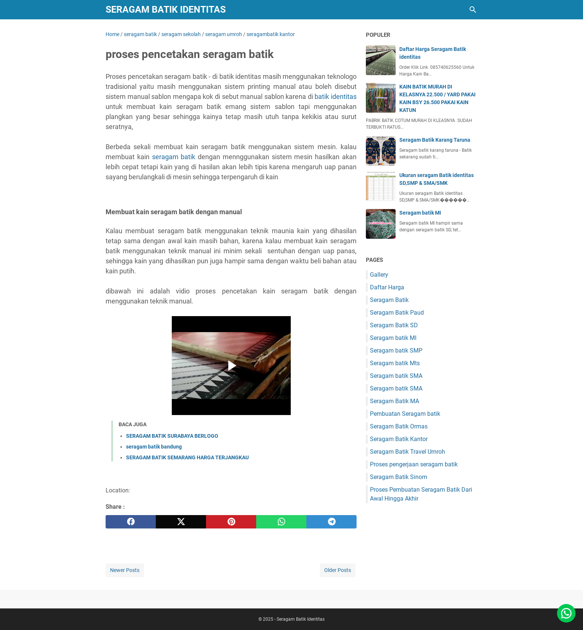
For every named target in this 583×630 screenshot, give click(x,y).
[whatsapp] (281, 521)
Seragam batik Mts (395, 363)
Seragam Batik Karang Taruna (434, 140)
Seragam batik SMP (396, 350)
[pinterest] (231, 521)
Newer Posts (124, 570)
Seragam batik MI (420, 213)
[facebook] (131, 521)
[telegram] (331, 521)
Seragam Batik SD (394, 325)
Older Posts (337, 570)
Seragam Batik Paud (397, 312)
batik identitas (336, 96)
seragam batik (174, 157)
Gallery (379, 274)
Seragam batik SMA (396, 375)
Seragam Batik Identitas (166, 9)
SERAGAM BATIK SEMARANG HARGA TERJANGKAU (187, 457)
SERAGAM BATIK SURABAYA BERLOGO (172, 436)
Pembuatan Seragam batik (405, 413)
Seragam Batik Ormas (399, 426)
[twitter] (181, 521)
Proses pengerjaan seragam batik (414, 464)
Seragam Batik (389, 299)
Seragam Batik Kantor (399, 439)
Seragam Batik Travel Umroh (407, 451)
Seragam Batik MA (394, 401)
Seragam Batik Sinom (398, 476)
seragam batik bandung (154, 447)
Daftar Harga (387, 287)
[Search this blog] (472, 9)
